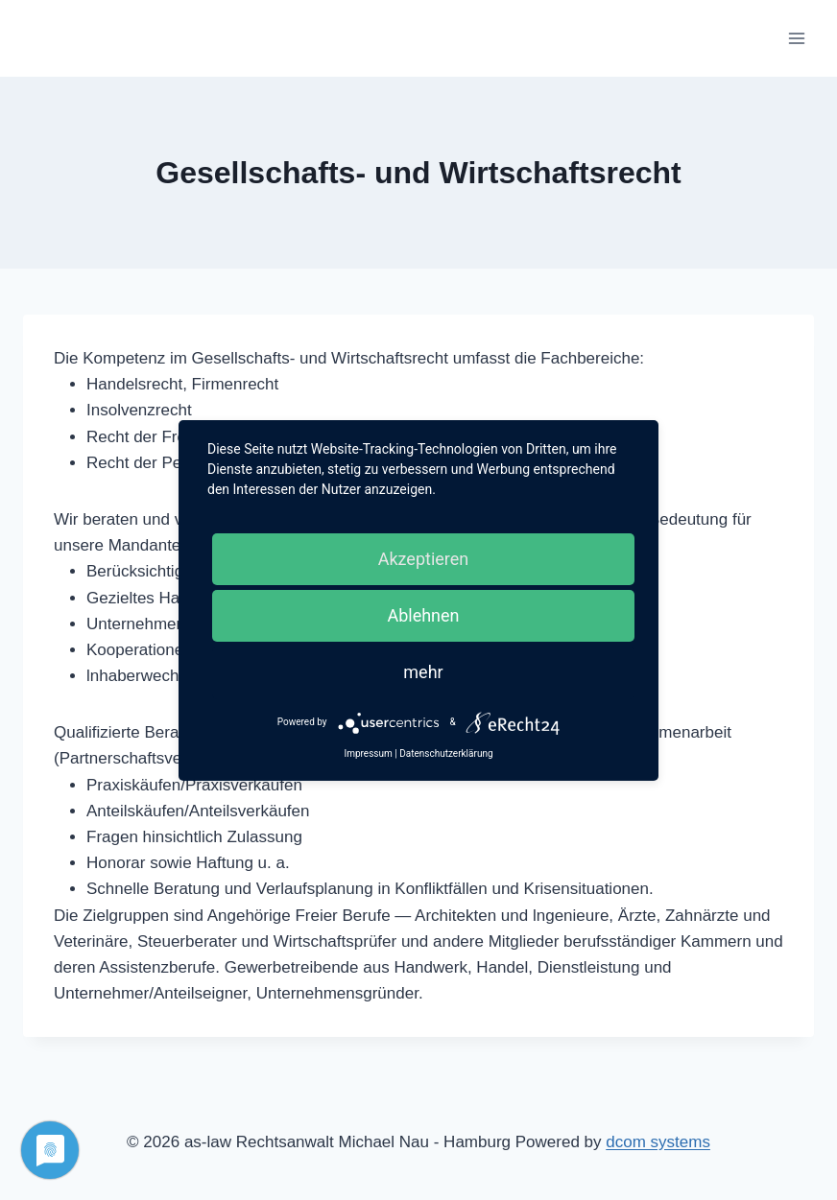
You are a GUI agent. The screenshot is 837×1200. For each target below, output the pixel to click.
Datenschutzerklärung (445, 753)
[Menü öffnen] (796, 38)
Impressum (368, 753)
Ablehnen (423, 615)
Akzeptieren (423, 559)
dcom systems (658, 1142)
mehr (422, 672)
